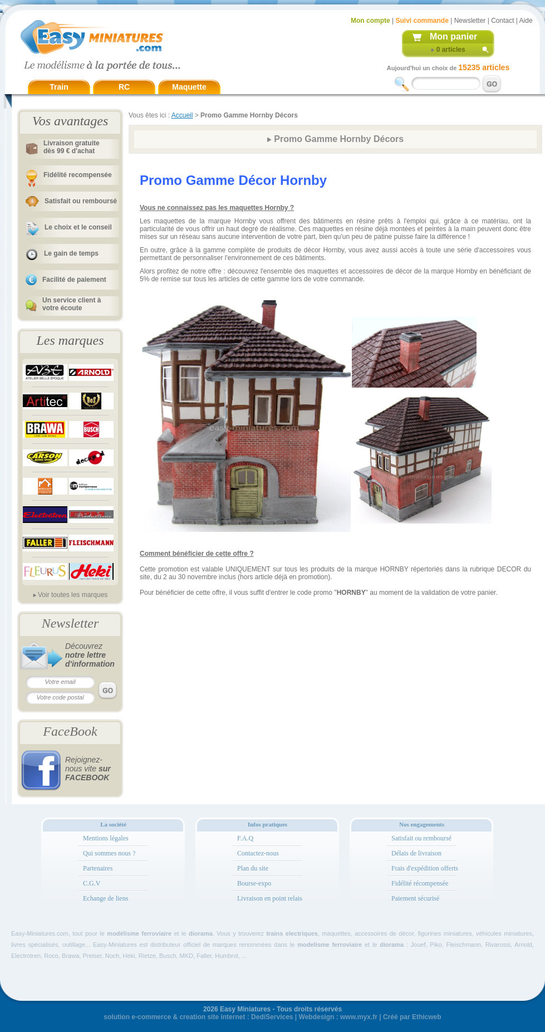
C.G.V (91, 883)
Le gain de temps (71, 253)
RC (124, 86)
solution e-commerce (137, 1017)
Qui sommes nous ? (109, 853)
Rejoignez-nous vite (88, 768)
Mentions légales (106, 838)
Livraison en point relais (269, 898)
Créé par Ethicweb (412, 1017)
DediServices (272, 1017)
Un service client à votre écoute (71, 304)
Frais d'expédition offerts (424, 868)
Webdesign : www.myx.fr (338, 1017)
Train (59, 86)
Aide (526, 21)
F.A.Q (245, 838)
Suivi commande (421, 21)
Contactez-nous (258, 853)
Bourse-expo (254, 883)
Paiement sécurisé (415, 898)
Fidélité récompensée (419, 883)
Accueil (182, 115)
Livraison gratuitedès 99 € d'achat (71, 147)
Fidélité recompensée (77, 175)
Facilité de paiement (74, 279)
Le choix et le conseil (78, 227)
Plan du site (252, 868)
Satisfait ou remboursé (81, 201)
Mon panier (453, 36)
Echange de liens (105, 898)
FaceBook (70, 731)
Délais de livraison (416, 853)
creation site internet (212, 1017)
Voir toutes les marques (72, 595)
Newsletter (470, 21)
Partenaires (97, 868)
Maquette (189, 86)
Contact (502, 21)
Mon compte (370, 21)
